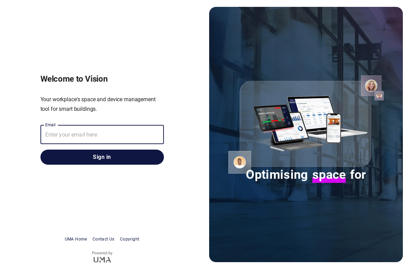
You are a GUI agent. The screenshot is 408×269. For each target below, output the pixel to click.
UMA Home (76, 239)
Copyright (130, 239)
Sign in (102, 157)
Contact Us (104, 239)
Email (50, 124)
